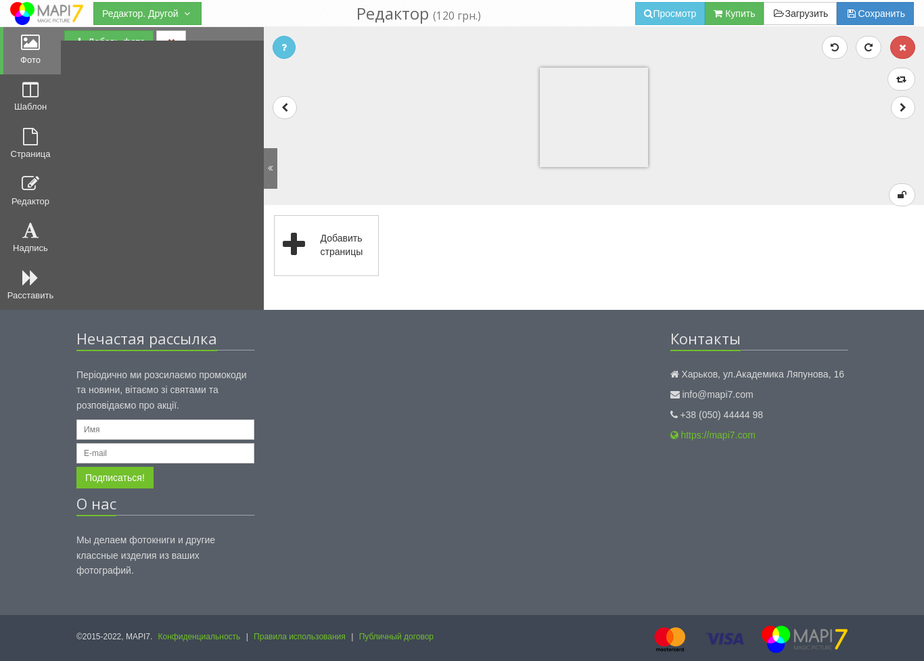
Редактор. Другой (147, 13)
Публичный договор (396, 636)
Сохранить (875, 13)
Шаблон (30, 96)
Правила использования (300, 636)
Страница (31, 143)
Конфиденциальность (199, 636)
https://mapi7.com (713, 435)
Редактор (30, 190)
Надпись (30, 237)
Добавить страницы (319, 245)
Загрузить (800, 13)
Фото (30, 49)
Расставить (30, 284)
